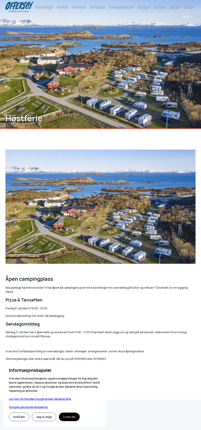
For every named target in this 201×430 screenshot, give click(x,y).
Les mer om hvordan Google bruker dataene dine (40, 399)
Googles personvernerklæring (28, 407)
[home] (19, 6)
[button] (188, 16)
